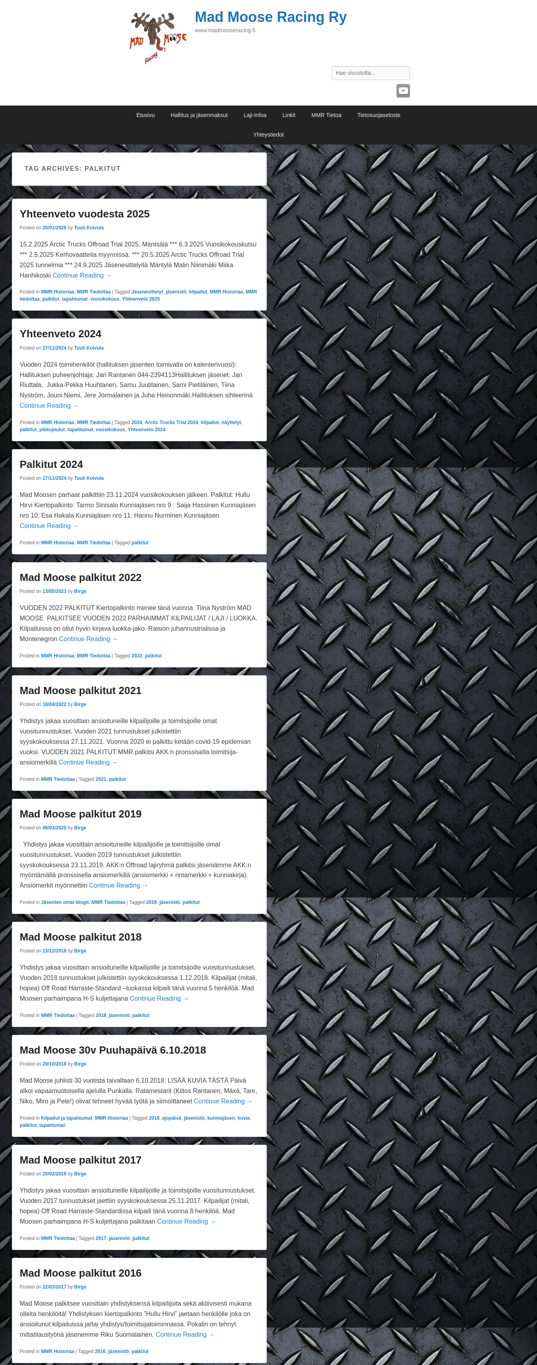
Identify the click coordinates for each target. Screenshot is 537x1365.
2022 (136, 656)
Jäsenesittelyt (147, 292)
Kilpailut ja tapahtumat (66, 1118)
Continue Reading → (82, 275)
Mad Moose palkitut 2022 (81, 577)
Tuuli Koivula (88, 228)
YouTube (403, 91)
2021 (101, 779)
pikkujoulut (52, 429)
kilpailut (198, 292)
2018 (101, 1015)
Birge (80, 591)
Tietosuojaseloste (378, 115)
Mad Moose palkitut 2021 (81, 690)
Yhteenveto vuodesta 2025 (85, 214)
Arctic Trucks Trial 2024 (171, 422)
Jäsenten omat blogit (65, 902)
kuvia (244, 1118)
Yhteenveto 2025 (141, 299)
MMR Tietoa (326, 115)
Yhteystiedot (268, 134)
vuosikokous (104, 299)
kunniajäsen (221, 1118)
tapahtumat (75, 299)
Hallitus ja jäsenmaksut (199, 115)
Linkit (289, 115)
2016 (100, 1351)
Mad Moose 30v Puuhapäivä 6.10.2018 (113, 1050)
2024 (136, 422)
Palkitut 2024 (51, 464)
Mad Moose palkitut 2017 (81, 1160)
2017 (101, 1238)
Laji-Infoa (255, 115)
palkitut (50, 299)
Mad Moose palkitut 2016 (81, 1273)
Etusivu (146, 115)
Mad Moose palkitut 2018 (81, 937)
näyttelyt (231, 422)
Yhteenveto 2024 (61, 334)
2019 (151, 902)
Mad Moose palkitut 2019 (81, 814)
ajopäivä (171, 1118)
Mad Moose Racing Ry (271, 17)
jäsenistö (176, 292)
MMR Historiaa (57, 292)
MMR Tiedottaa (94, 292)
